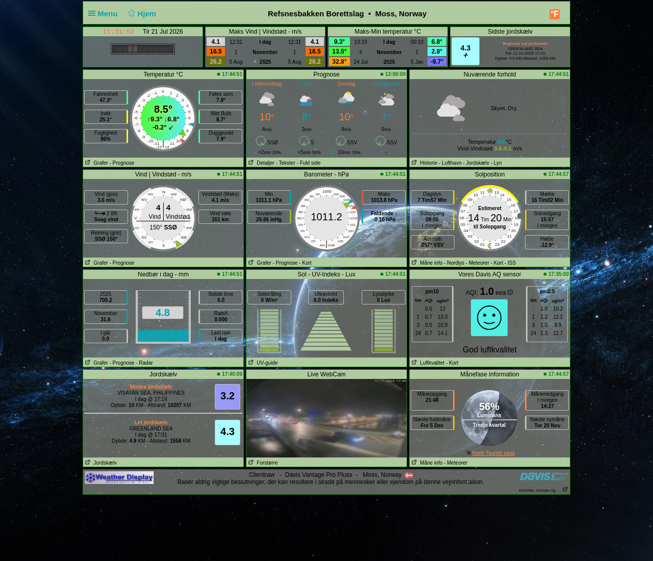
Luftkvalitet (427, 363)
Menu (105, 13)
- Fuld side (309, 163)
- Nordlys (454, 263)
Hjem (141, 13)
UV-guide (262, 363)
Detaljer (260, 163)
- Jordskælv (476, 163)
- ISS (510, 263)
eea (504, 292)
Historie (423, 163)
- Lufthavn (450, 163)
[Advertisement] (326, 527)
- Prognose (121, 163)
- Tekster (285, 163)
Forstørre (262, 463)
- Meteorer (477, 263)
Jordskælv (100, 463)
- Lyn (496, 163)
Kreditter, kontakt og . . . (544, 490)
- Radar (144, 363)
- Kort (305, 263)
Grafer (95, 163)
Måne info (426, 263)
